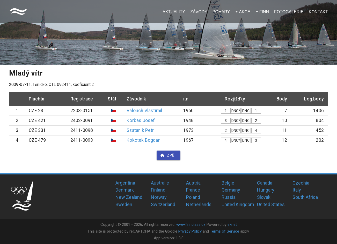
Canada (264, 183)
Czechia (300, 183)
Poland (193, 197)
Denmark (124, 190)
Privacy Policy (190, 231)
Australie (160, 183)
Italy (296, 190)
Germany (231, 190)
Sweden (123, 204)
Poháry (221, 12)
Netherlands (198, 204)
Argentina (125, 183)
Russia (229, 197)
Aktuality (174, 12)
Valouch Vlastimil (144, 110)
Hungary (265, 190)
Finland (158, 190)
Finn (264, 12)
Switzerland (163, 204)
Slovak (263, 197)
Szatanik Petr (140, 130)
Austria (193, 183)
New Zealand (128, 197)
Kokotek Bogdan (143, 140)
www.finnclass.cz (191, 224)
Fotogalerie (289, 12)
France (193, 190)
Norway (159, 197)
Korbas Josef (141, 120)
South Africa (305, 197)
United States (271, 204)
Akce (244, 12)
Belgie (228, 183)
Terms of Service (224, 231)
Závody (198, 12)
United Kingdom (238, 204)
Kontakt (318, 12)
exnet (232, 224)
